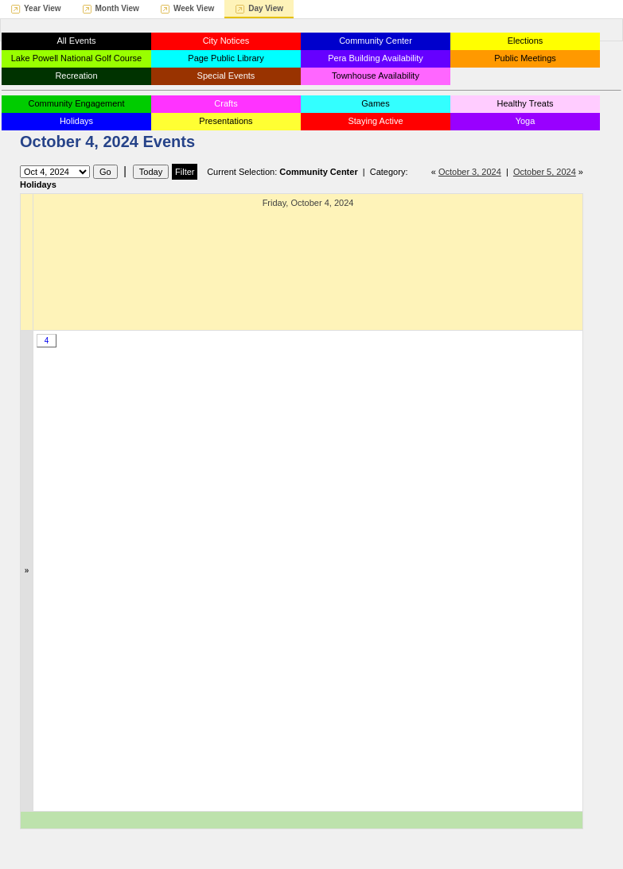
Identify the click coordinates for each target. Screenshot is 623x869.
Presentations (225, 121)
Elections (525, 40)
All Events (76, 40)
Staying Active (375, 121)
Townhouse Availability (375, 75)
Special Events (226, 75)
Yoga (525, 121)
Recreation (76, 75)
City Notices (226, 40)
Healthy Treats (525, 103)
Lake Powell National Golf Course (76, 58)
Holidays (76, 121)
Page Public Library (225, 58)
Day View (265, 8)
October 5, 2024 (544, 172)
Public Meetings (525, 58)
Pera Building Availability (375, 58)
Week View (193, 8)
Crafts (225, 103)
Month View (117, 8)
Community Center (375, 40)
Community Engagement (76, 103)
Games (375, 103)
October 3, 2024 (469, 172)
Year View (42, 8)
